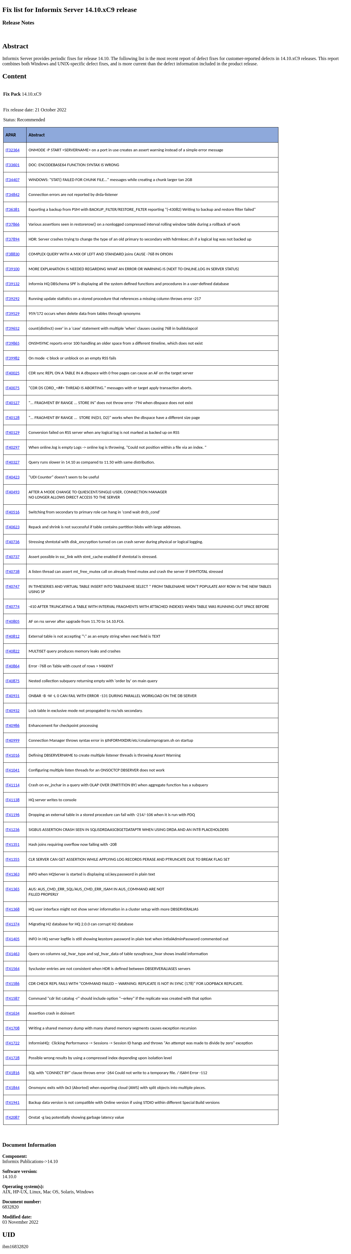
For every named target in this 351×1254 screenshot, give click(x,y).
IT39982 (13, 358)
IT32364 (13, 149)
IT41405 (13, 938)
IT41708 (13, 1028)
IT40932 (13, 710)
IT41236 (13, 829)
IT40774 (13, 606)
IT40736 (13, 541)
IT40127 (13, 402)
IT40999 (13, 740)
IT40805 (13, 621)
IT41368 (13, 909)
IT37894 (13, 239)
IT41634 (13, 1013)
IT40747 (13, 586)
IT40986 (13, 725)
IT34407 (13, 179)
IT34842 (13, 194)
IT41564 (13, 968)
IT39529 (13, 313)
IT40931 (13, 695)
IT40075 (13, 387)
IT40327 (13, 462)
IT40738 (13, 571)
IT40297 (13, 447)
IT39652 (13, 328)
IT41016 (13, 755)
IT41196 (13, 814)
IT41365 (13, 889)
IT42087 (13, 1117)
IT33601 (13, 164)
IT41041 (13, 770)
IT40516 (13, 512)
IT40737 (13, 556)
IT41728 (13, 1057)
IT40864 (13, 666)
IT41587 (13, 998)
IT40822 (13, 651)
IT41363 (13, 874)
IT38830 (13, 254)
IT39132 (13, 283)
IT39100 (13, 268)
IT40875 (13, 680)
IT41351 (13, 844)
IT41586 (13, 983)
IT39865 (13, 343)
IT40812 (13, 636)
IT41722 (13, 1043)
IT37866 (13, 224)
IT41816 (13, 1072)
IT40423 (13, 477)
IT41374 (13, 924)
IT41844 (13, 1087)
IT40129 (13, 432)
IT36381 (13, 209)
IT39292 (13, 298)
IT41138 (13, 799)
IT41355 (13, 859)
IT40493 (13, 491)
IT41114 (13, 785)
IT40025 (13, 373)
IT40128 (13, 417)
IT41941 (13, 1102)
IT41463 (13, 953)
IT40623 (13, 526)
